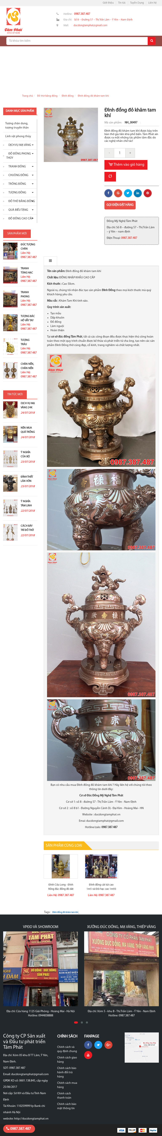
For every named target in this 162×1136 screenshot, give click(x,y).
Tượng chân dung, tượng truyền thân (17, 125)
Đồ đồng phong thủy (18, 156)
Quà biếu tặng (17, 210)
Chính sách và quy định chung (67, 1049)
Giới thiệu (108, 2)
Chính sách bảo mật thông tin (66, 1106)
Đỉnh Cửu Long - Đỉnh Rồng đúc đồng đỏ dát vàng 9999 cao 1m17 (60, 889)
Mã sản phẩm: (113, 122)
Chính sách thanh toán (64, 1095)
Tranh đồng (16, 166)
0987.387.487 (18, 1129)
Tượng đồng (16, 192)
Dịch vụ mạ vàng (18, 145)
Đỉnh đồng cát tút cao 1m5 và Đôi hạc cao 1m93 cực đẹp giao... (101, 889)
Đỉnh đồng (68, 96)
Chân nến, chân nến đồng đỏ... (27, 368)
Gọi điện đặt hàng (120, 205)
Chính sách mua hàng (67, 1085)
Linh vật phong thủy (18, 136)
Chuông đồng (17, 175)
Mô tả (52, 261)
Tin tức (122, 2)
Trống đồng (16, 184)
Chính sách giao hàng (67, 1060)
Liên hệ (152, 2)
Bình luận (74, 261)
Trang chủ (27, 96)
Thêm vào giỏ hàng (126, 165)
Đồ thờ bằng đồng (47, 96)
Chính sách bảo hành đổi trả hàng (66, 1072)
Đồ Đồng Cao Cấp (19, 218)
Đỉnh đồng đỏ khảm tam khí (93, 96)
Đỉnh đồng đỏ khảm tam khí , (65, 912)
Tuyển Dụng (137, 2)
